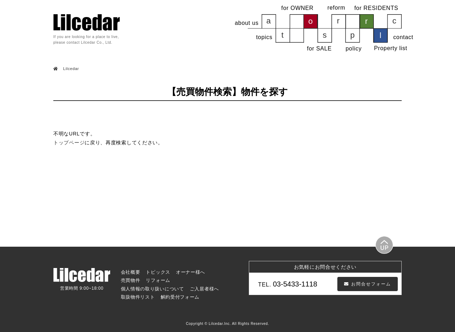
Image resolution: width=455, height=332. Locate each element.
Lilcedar (70, 68)
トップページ (69, 142)
